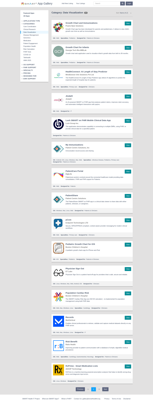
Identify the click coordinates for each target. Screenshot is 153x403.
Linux (66, 160)
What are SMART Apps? (50, 399)
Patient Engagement (30, 43)
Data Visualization (29, 32)
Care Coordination (29, 26)
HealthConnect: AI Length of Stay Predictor (86, 71)
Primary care (73, 87)
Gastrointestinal (81, 357)
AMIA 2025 (27, 60)
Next (105, 389)
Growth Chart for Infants (77, 47)
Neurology (90, 357)
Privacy (106, 399)
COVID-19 (27, 55)
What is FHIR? (66, 399)
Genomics (26, 38)
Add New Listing (67, 3)
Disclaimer (127, 399)
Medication (27, 40)
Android (58, 160)
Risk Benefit (71, 341)
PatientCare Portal (74, 171)
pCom (68, 220)
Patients (73, 186)
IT (71, 111)
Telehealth (27, 57)
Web (57, 38)
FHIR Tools (27, 52)
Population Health (29, 46)
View (128, 23)
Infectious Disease (98, 160)
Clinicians (92, 87)
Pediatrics (72, 38)
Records (70, 317)
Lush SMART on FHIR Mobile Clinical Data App (88, 120)
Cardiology (86, 308)
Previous (80, 389)
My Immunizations (74, 145)
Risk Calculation (29, 49)
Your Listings (80, 3)
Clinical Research (29, 29)
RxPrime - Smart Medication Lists (82, 366)
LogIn (129, 3)
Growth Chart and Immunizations (81, 23)
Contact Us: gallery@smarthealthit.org (87, 399)
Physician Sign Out (75, 268)
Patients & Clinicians (93, 38)
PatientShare (72, 195)
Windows (72, 160)
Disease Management (31, 35)
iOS (63, 160)
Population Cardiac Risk (77, 293)
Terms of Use (116, 399)
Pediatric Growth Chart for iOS (80, 244)
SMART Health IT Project (31, 399)
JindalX (69, 96)
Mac (77, 160)
